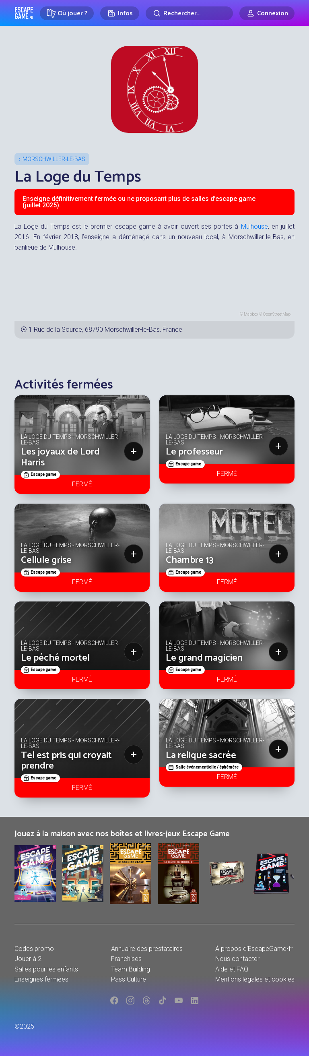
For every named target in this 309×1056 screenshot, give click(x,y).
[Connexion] (267, 13)
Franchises (126, 959)
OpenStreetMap (276, 314)
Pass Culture (128, 979)
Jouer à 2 (27, 959)
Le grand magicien (204, 658)
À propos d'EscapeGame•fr (254, 949)
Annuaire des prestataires (147, 949)
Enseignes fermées (41, 979)
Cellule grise (46, 560)
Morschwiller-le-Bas (54, 159)
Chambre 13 (190, 560)
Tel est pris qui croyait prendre (66, 761)
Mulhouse (254, 226)
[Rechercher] (189, 13)
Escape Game (23, 12)
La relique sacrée (201, 755)
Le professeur (194, 452)
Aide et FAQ (231, 969)
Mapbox (251, 314)
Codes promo (34, 949)
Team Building (130, 969)
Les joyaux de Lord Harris (60, 457)
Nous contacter (237, 959)
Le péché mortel (55, 658)
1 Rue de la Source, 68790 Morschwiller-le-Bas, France (105, 329)
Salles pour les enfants (46, 969)
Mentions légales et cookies (255, 979)
